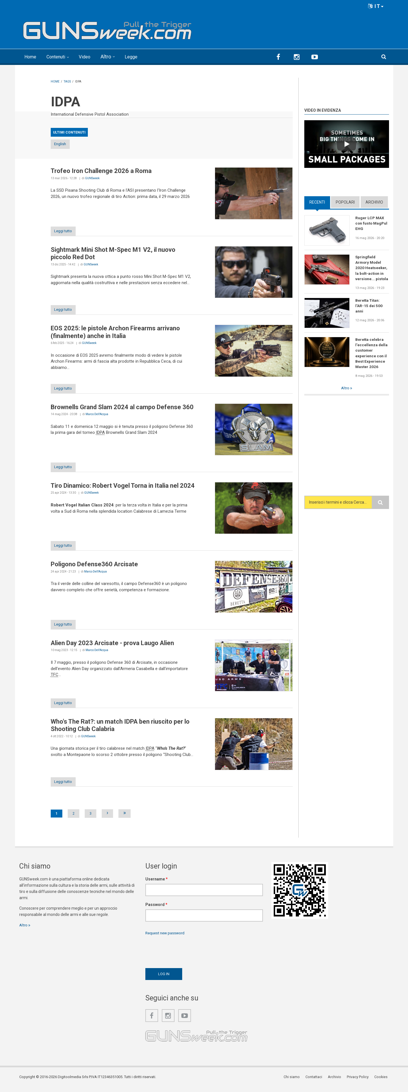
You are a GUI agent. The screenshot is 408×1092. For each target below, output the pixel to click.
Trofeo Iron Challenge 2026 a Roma (101, 171)
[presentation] (188, 955)
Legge (138, 57)
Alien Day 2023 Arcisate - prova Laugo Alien (112, 646)
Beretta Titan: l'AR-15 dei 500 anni (369, 312)
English (65, 144)
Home (31, 57)
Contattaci (316, 1082)
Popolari (345, 201)
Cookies (382, 1082)
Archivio (374, 201)
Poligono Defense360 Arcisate (94, 567)
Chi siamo (295, 1082)
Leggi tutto (66, 231)
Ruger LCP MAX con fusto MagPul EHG (372, 223)
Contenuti (59, 57)
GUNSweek (92, 178)
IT (376, 6)
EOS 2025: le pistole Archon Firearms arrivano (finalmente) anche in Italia (115, 333)
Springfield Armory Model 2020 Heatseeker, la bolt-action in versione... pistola (371, 270)
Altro (112, 57)
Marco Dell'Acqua (97, 415)
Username (156, 884)
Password (156, 909)
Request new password (166, 937)
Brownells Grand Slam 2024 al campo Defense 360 (122, 408)
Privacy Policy (359, 1082)
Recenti (317, 201)
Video (90, 57)
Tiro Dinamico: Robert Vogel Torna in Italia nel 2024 (123, 487)
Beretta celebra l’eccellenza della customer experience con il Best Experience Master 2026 (371, 359)
